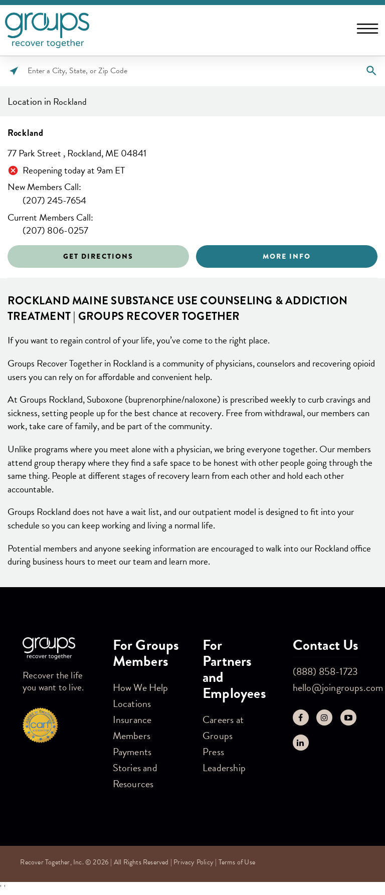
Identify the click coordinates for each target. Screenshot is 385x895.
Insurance (132, 719)
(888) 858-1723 (325, 671)
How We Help (140, 687)
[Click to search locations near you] (14, 71)
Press (213, 751)
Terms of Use (237, 862)
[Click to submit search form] (371, 71)
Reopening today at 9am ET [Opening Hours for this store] (74, 170)
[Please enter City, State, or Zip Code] (192, 71)
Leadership (224, 767)
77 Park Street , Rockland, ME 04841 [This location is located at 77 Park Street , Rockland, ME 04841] (77, 153)
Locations (132, 703)
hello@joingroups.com (338, 687)
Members (131, 735)
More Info (287, 256)
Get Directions (98, 256)
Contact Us (326, 645)
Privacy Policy (193, 862)
